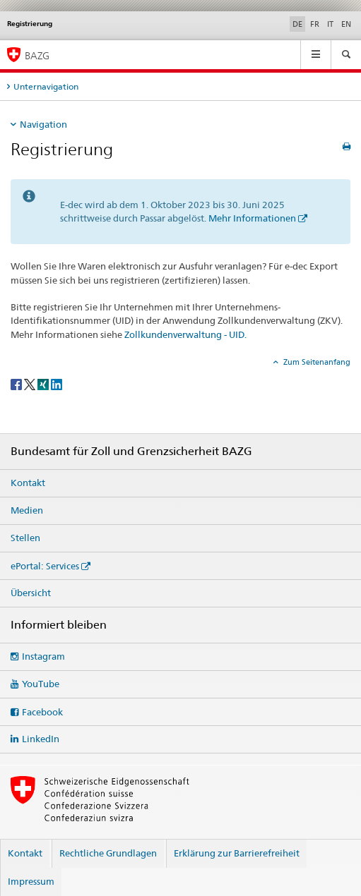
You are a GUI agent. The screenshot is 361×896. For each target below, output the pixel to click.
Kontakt (28, 482)
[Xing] (44, 383)
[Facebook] (17, 383)
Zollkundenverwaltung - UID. (185, 334)
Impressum (31, 881)
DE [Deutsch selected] (297, 24)
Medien (27, 510)
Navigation (43, 124)
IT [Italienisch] (330, 24)
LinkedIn (40, 738)
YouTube (40, 683)
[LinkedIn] (56, 383)
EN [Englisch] (346, 24)
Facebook (42, 712)
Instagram (43, 656)
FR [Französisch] (314, 24)
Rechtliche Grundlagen (108, 853)
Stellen (25, 537)
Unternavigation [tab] (45, 86)
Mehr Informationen (252, 218)
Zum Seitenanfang (315, 362)
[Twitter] (30, 383)
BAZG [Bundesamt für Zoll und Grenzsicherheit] (37, 55)
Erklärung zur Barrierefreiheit (237, 853)
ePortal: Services (45, 565)
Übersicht (31, 592)
